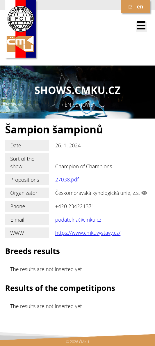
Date (15, 145)
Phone (17, 206)
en (140, 6)
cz (130, 6)
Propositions (24, 179)
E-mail (17, 219)
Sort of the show (22, 162)
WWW (17, 233)
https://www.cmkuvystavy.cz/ (88, 233)
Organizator (24, 192)
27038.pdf (67, 179)
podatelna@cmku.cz (78, 219)
